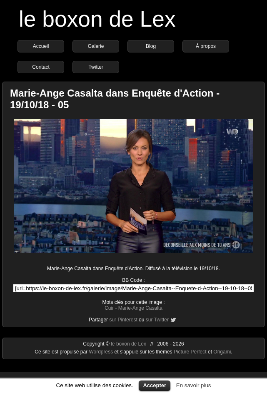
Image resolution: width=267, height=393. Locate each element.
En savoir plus (193, 385)
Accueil (41, 46)
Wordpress (101, 352)
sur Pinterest (123, 320)
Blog (151, 46)
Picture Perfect (190, 352)
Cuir (109, 308)
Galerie (96, 46)
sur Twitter (157, 320)
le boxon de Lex (97, 19)
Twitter (95, 67)
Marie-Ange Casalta (140, 308)
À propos (206, 46)
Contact (40, 67)
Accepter (154, 385)
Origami (222, 352)
